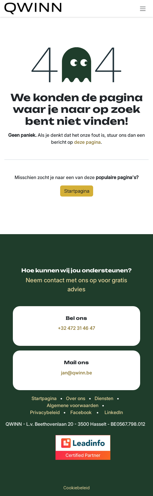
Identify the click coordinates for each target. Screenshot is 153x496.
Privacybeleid (45, 412)
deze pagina (87, 142)
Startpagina (76, 191)
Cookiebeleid (76, 487)
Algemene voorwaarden (72, 405)
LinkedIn (114, 412)
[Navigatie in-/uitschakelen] (143, 8)
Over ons (75, 398)
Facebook (81, 412)
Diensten (104, 398)
